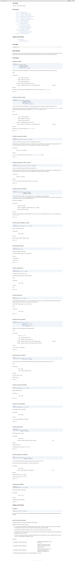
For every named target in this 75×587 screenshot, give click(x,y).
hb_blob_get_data (24, 30)
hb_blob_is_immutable (25, 29)
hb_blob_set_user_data (25, 24)
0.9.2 (16, 91)
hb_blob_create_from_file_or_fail (27, 16)
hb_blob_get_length (24, 33)
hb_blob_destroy (24, 23)
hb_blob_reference (24, 22)
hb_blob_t (22, 39)
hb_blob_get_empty (24, 20)
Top (1, 0)
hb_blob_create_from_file (26, 15)
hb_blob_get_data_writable (26, 31)
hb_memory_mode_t (24, 41)
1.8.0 (16, 240)
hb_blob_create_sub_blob (26, 17)
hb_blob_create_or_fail (25, 13)
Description (4, 0)
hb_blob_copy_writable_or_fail (27, 19)
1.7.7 (16, 156)
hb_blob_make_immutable (26, 27)
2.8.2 (16, 130)
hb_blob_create (24, 12)
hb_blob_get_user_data (25, 26)
